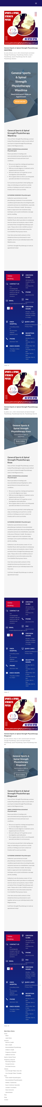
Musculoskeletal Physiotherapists (13, 1080)
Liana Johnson (9, 53)
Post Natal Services (10, 1066)
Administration (9, 1092)
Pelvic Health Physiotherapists (13, 1077)
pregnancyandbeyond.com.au (33, 324)
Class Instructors (9, 1090)
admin (7, 412)
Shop (5, 1097)
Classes (6, 1069)
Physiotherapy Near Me (31, 413)
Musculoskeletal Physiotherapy (13, 1047)
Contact (6, 1099)
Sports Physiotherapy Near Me (19, 56)
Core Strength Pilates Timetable (13, 1073)
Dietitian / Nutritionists (10, 1082)
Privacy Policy (28, 326)
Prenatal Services (9, 1064)
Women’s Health (9, 1042)
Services (6, 1040)
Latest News (8, 1038)
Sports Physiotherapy (17, 742)
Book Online (20, 441)
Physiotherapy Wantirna (23, 55)
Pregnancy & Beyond (10, 1052)
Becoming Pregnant (10, 1061)
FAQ (5, 1094)
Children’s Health (9, 1049)
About (6, 1035)
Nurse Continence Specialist (12, 1085)
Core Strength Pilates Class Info (13, 1070)
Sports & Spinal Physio (10, 1057)
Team (5, 1075)
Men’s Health (8, 1045)
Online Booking (10, 277)
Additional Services (10, 1054)
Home (5, 1033)
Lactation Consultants (10, 1087)
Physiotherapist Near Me (18, 413)
